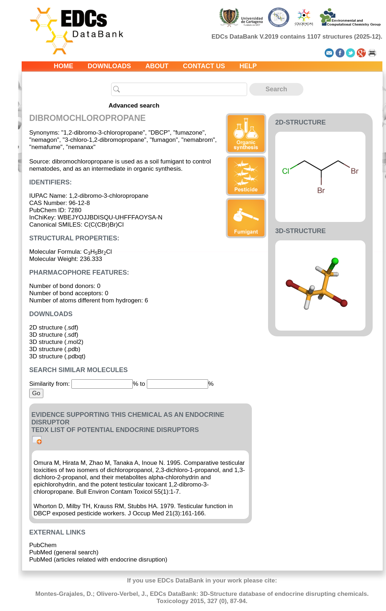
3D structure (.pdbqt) (57, 356)
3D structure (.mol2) (56, 342)
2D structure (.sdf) (53, 327)
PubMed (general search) (63, 552)
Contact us (204, 66)
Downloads (109, 66)
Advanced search (134, 105)
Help (248, 66)
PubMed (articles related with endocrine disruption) (98, 559)
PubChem (43, 545)
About (156, 66)
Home (63, 66)
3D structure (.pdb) (54, 349)
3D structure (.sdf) (53, 334)
